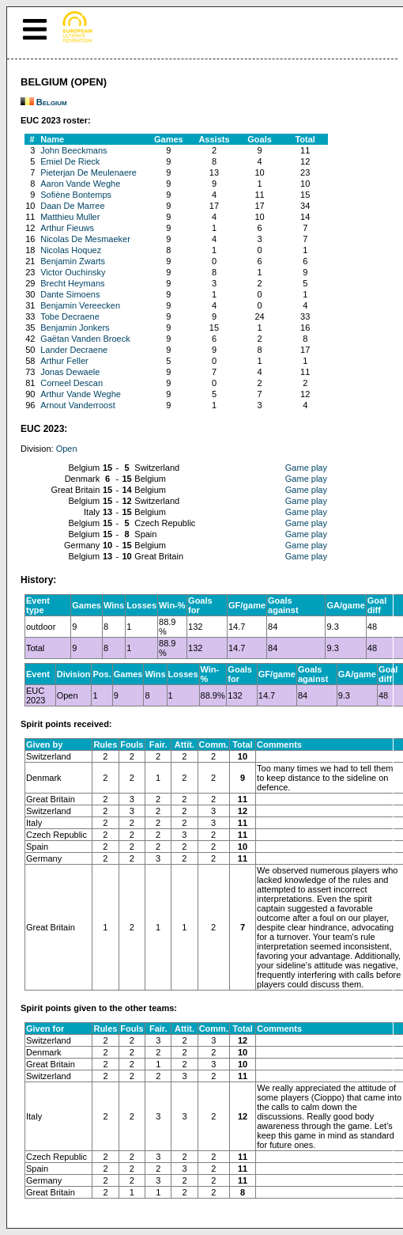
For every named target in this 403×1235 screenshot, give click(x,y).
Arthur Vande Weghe (80, 394)
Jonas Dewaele (70, 372)
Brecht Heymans (72, 283)
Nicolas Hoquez (70, 250)
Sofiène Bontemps (75, 194)
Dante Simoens (70, 294)
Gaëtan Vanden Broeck (85, 338)
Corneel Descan (71, 383)
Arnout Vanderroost (77, 405)
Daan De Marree (72, 205)
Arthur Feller (64, 361)
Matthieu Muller (70, 217)
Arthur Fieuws (67, 228)
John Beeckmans (73, 150)
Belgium (51, 102)
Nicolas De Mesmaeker (85, 239)
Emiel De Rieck (70, 161)
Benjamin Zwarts (72, 261)
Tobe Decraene (70, 316)
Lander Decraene (73, 349)
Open (66, 448)
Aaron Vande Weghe (80, 183)
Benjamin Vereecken (80, 305)
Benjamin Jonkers (74, 327)
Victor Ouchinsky (72, 272)
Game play (306, 467)
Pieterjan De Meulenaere (88, 172)
